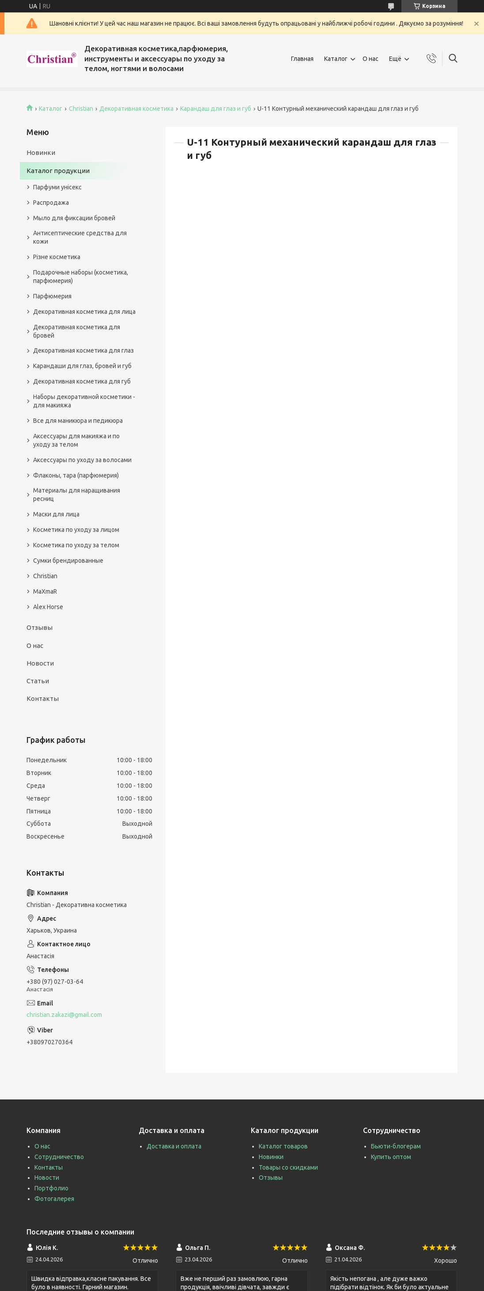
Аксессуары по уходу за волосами (82, 459)
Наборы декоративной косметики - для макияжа (84, 401)
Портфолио (51, 1188)
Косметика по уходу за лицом (76, 529)
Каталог (336, 58)
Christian (81, 108)
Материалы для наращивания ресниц (76, 494)
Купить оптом (391, 1156)
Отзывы (39, 627)
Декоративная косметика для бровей (76, 331)
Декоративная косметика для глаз (83, 350)
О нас (370, 58)
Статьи (37, 681)
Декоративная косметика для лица (84, 311)
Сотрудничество (59, 1156)
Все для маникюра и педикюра (78, 420)
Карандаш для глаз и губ (215, 108)
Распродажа (51, 202)
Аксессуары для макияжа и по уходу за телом (76, 440)
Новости (40, 663)
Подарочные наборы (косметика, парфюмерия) (80, 276)
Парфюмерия (52, 296)
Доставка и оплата (174, 1146)
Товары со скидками (288, 1167)
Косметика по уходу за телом (76, 545)
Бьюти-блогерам (396, 1146)
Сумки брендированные (68, 560)
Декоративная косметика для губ (82, 381)
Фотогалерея (54, 1198)
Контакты (42, 698)
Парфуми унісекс (57, 187)
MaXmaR (45, 591)
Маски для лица (56, 514)
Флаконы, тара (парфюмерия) (76, 475)
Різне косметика (56, 256)
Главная (302, 58)
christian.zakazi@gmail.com (64, 1014)
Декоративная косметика (136, 108)
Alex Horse (48, 606)
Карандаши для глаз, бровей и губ (82, 365)
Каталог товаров (283, 1146)
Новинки (40, 152)
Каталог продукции (58, 170)
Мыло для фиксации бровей (74, 218)
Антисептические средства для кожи (80, 237)
